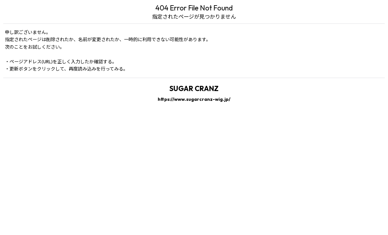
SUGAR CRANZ (194, 88)
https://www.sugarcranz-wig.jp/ (194, 99)
